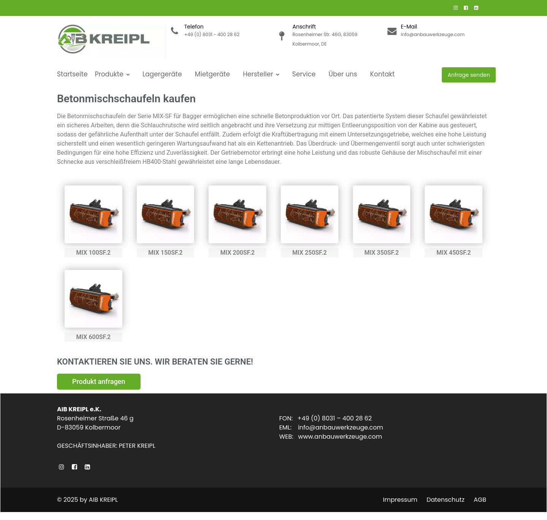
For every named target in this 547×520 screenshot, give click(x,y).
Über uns (343, 74)
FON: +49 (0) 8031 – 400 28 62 (326, 418)
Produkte (109, 74)
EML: (290, 427)
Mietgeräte (212, 74)
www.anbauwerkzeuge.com (341, 437)
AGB (480, 499)
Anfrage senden (468, 75)
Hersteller (258, 74)
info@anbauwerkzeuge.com (341, 427)
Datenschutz (446, 499)
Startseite (72, 74)
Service (303, 74)
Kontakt (382, 74)
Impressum (400, 499)
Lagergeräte (162, 74)
